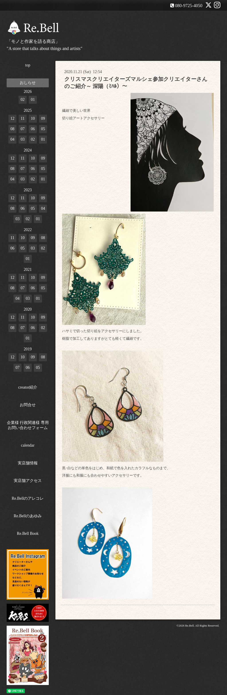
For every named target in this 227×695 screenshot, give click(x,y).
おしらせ (28, 82)
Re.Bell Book (28, 533)
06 (33, 129)
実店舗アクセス (28, 480)
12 (12, 118)
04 (12, 139)
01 (33, 99)
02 (23, 99)
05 (43, 129)
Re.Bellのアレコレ (28, 498)
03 (23, 139)
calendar (28, 445)
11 (22, 118)
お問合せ (28, 405)
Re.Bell (189, 625)
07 (23, 129)
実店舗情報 (28, 463)
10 (33, 118)
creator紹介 (27, 387)
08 (12, 129)
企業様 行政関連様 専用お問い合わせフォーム (28, 425)
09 (43, 118)
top (27, 65)
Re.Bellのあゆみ (28, 516)
